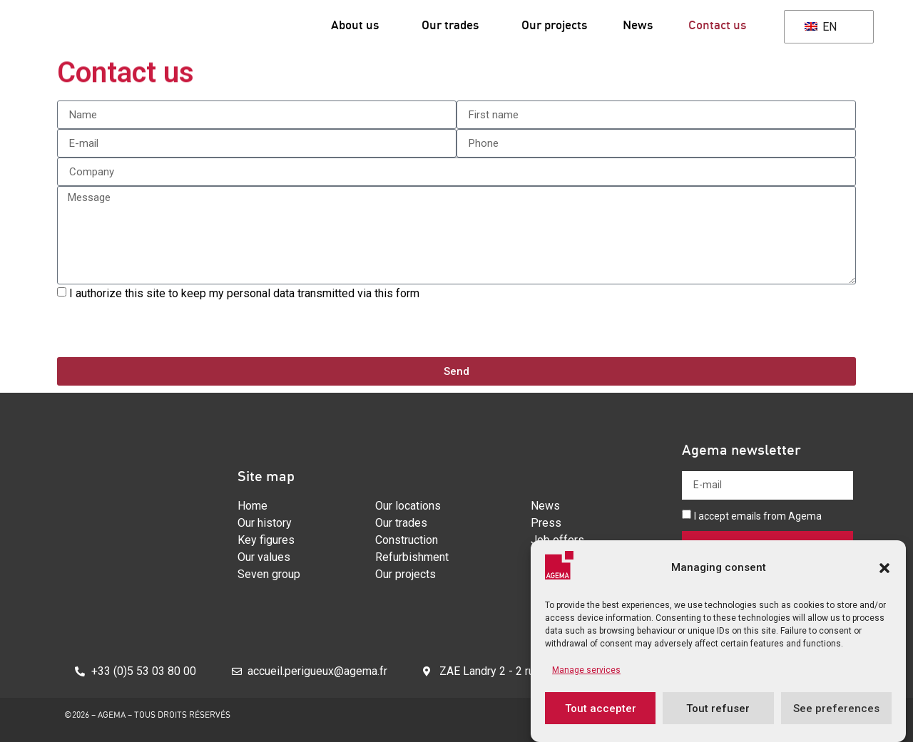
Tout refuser (718, 708)
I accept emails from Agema (758, 516)
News (638, 24)
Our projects (554, 24)
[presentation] (165, 329)
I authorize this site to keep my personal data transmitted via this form (245, 293)
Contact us (717, 24)
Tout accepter (600, 708)
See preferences (836, 708)
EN (821, 27)
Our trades (454, 24)
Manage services (586, 670)
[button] (884, 568)
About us (358, 24)
